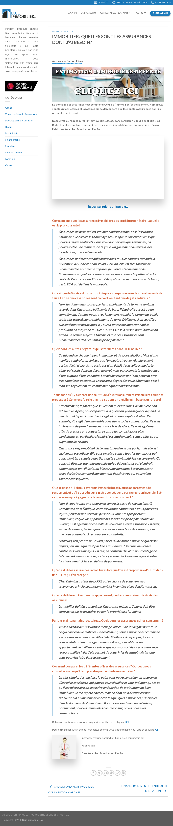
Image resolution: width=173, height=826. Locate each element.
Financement (12, 139)
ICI (127, 721)
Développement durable (18, 120)
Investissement (13, 152)
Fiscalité (10, 146)
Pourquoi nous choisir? (116, 13)
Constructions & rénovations (21, 114)
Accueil (72, 13)
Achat (8, 107)
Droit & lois (11, 133)
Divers (8, 126)
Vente (8, 165)
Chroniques (88, 13)
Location (10, 158)
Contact (141, 13)
